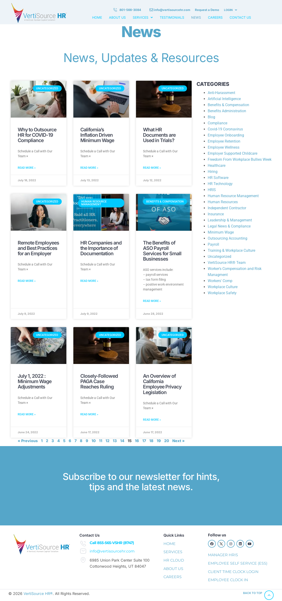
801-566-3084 (130, 10)
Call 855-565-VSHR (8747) (112, 543)
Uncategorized (219, 256)
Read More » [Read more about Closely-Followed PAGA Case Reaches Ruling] (89, 414)
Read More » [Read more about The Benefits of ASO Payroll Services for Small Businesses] (152, 301)
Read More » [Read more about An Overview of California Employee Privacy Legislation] (152, 419)
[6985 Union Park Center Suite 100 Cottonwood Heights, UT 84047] (83, 560)
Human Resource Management (233, 196)
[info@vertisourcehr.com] (83, 551)
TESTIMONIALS (172, 17)
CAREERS (215, 17)
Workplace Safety (222, 293)
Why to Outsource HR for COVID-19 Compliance (37, 135)
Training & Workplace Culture (231, 250)
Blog (211, 117)
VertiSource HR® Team (227, 262)
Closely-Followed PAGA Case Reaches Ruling (99, 381)
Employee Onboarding (226, 135)
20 (166, 440)
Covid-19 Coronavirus (225, 129)
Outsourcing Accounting (227, 238)
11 (100, 440)
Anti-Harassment (221, 93)
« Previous (28, 440)
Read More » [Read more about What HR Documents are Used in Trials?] (152, 167)
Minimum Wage (221, 232)
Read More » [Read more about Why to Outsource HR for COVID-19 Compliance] (27, 167)
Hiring (212, 171)
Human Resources (223, 202)
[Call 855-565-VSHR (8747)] (83, 543)
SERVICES (143, 17)
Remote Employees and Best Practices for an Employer (38, 248)
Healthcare (216, 165)
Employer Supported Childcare (232, 153)
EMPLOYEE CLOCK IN (228, 580)
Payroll (213, 244)
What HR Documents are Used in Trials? (159, 135)
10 (94, 440)
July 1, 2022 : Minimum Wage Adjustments (34, 381)
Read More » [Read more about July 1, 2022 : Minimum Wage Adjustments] (27, 414)
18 (151, 440)
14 (122, 440)
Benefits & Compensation (228, 105)
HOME (97, 17)
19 (159, 440)
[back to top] (269, 595)
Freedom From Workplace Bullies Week (240, 159)
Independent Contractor (227, 208)
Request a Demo (207, 10)
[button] (231, 10)
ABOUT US (117, 17)
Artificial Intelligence (224, 99)
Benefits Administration (227, 111)
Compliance (217, 123)
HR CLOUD (173, 560)
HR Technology (220, 184)
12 (107, 440)
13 (115, 440)
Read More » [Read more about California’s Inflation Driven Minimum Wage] (89, 167)
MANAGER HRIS (223, 555)
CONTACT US (240, 17)
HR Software (218, 177)
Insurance (216, 214)
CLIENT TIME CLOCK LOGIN (233, 572)
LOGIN (230, 10)
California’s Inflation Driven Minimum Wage (97, 135)
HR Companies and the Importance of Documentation (101, 248)
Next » (178, 440)
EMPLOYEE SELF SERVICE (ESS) (237, 563)
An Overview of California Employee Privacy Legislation (162, 384)
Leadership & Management (230, 220)
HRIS (212, 190)
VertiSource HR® (38, 593)
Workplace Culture (223, 287)
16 (137, 440)
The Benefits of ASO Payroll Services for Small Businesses (162, 251)
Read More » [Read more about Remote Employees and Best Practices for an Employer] (27, 281)
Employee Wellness (223, 147)
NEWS (196, 17)
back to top (252, 593)
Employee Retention (224, 141)
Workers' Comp (220, 281)
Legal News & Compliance (229, 226)
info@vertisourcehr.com (172, 10)
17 (144, 440)
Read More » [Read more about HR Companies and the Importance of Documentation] (89, 281)
